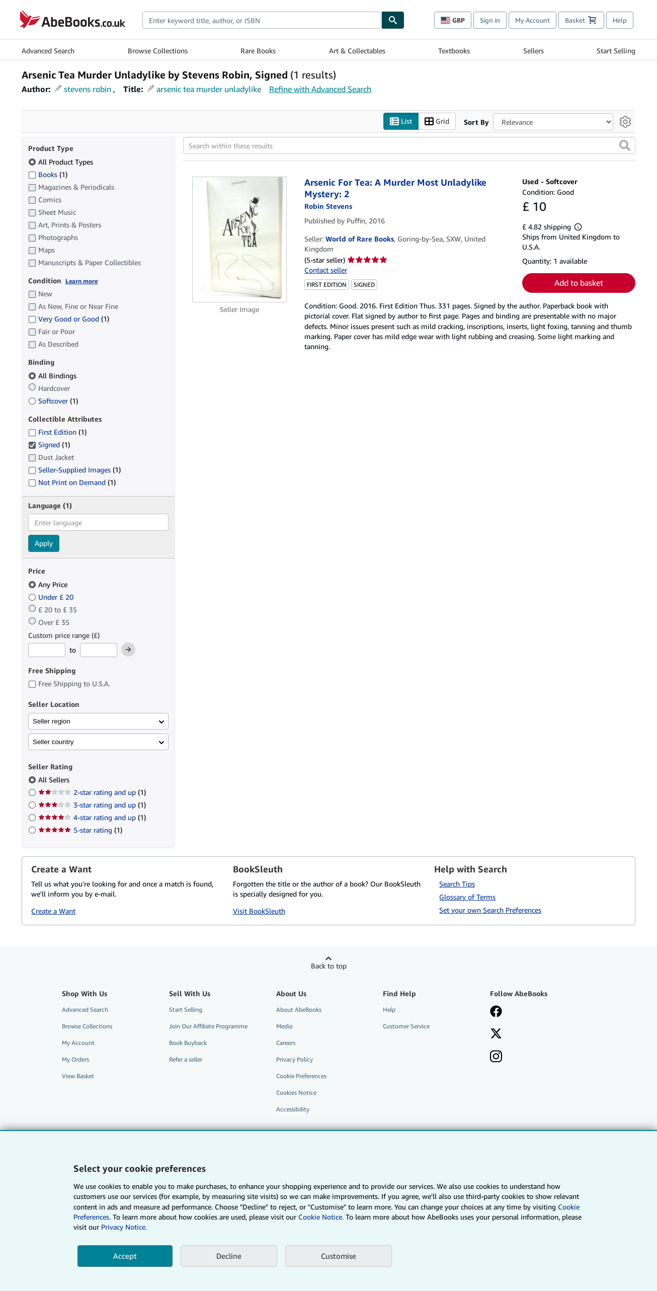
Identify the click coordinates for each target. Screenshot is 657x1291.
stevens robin (87, 89)
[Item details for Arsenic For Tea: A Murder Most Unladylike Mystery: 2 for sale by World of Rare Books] (239, 240)
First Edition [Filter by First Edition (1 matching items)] (57, 432)
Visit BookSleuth (259, 911)
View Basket (78, 1076)
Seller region (51, 721)
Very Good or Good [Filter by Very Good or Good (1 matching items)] (68, 319)
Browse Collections (158, 50)
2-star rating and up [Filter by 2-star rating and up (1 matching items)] (92, 792)
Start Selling (616, 50)
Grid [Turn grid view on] (437, 121)
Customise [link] (338, 1255)
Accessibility (292, 1109)
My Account (532, 20)
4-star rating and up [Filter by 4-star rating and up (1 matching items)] (92, 818)
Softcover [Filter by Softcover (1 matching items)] (53, 400)
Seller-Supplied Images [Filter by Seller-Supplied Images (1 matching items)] (74, 470)
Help (620, 20)
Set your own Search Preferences (490, 910)
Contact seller (325, 270)
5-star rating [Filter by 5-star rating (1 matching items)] (80, 830)
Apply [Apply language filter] (44, 543)
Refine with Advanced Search (320, 89)
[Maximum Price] (98, 650)
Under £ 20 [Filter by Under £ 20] (51, 597)
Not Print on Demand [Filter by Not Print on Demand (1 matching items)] (72, 482)
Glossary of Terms (467, 897)
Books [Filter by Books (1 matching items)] (47, 174)
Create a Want (53, 911)
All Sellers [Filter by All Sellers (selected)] (54, 780)
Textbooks (454, 50)
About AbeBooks (298, 1009)
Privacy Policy (294, 1060)
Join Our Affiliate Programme (208, 1026)
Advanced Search (48, 50)
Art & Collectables (357, 50)
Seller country (53, 742)
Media (284, 1026)
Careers (285, 1042)
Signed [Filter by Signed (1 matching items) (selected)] (49, 445)
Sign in (490, 20)
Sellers (533, 50)
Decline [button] (228, 1255)
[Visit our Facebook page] (496, 1012)
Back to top (329, 965)
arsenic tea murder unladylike (208, 89)
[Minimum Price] (46, 650)
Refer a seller (185, 1060)
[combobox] (261, 20)
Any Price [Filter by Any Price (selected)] (48, 584)
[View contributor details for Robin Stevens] (328, 206)
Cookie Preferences (301, 1076)
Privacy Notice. (124, 1227)
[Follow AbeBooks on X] (496, 1034)
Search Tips (457, 883)
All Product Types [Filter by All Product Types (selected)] (61, 161)
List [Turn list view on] (401, 121)
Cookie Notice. (321, 1217)
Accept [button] (125, 1255)
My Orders (75, 1060)
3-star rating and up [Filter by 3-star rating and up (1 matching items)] (92, 805)
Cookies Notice (296, 1093)
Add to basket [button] (578, 283)
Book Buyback (188, 1042)
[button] (624, 145)
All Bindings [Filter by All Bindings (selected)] (53, 375)
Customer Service (406, 1026)
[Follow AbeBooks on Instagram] (496, 1057)
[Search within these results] (409, 145)
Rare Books (258, 50)
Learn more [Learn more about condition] (81, 281)
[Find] (393, 20)
